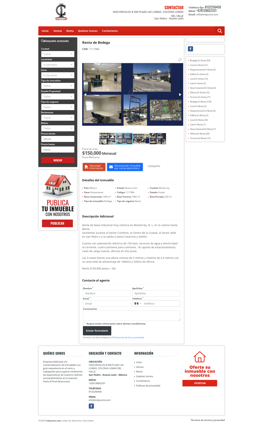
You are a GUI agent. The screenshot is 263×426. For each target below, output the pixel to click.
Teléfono (137, 298)
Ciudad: (45, 48)
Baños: (44, 123)
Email (87, 298)
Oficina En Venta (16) (199, 92)
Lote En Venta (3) (198, 83)
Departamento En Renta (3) (203, 110)
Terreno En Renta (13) (200, 138)
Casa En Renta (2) (198, 106)
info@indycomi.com (99, 400)
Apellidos (138, 288)
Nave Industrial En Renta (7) (203, 129)
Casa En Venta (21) (199, 65)
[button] (180, 60)
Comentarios (90, 308)
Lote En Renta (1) (198, 124)
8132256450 (213, 7)
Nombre (88, 288)
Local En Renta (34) (199, 119)
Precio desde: (48, 133)
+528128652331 (206, 10)
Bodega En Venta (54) (200, 60)
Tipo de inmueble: (51, 80)
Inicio (45, 31)
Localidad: (46, 59)
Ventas (57, 31)
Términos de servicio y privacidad (128, 337)
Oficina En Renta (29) (199, 133)
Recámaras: (47, 112)
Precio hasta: (48, 144)
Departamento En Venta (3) (203, 69)
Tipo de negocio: (50, 101)
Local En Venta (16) (199, 78)
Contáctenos (110, 31)
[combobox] (58, 54)
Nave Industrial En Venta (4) (203, 87)
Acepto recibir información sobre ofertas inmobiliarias (116, 323)
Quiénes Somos (88, 31)
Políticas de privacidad (148, 385)
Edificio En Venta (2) (199, 74)
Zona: (44, 70)
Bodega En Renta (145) (200, 101)
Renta (70, 31)
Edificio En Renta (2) (199, 115)
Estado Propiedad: (51, 91)
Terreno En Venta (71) (200, 97)
